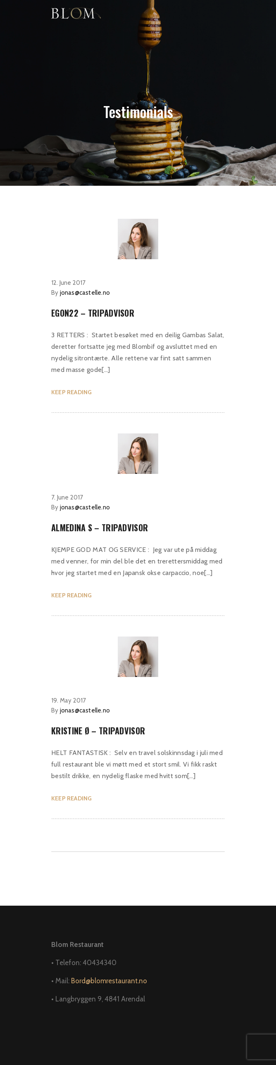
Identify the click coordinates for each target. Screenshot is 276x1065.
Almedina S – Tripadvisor (99, 527)
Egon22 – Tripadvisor (92, 313)
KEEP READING (71, 392)
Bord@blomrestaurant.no (109, 981)
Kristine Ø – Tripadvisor (98, 730)
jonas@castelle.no (85, 292)
